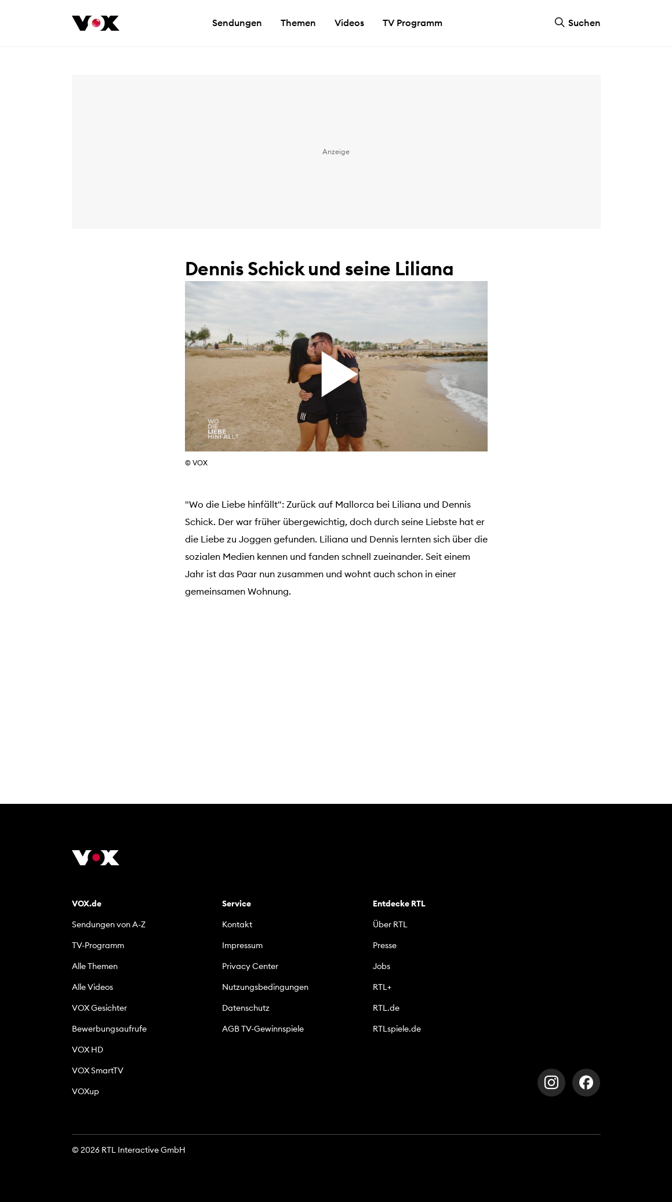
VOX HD (87, 1049)
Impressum (242, 945)
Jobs (381, 966)
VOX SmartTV (97, 1070)
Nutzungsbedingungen (265, 987)
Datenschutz (246, 1008)
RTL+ (382, 987)
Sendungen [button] (237, 22)
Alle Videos (92, 987)
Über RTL (390, 924)
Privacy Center (250, 966)
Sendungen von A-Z (109, 924)
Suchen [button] (577, 22)
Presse (385, 945)
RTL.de (386, 1008)
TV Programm (412, 22)
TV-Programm (98, 945)
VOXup (85, 1091)
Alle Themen (95, 966)
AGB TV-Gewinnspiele (263, 1028)
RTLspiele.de (397, 1028)
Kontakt (237, 924)
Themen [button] (298, 22)
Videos (349, 22)
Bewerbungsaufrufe (109, 1028)
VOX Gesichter (99, 1008)
